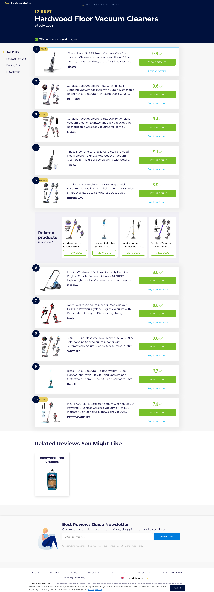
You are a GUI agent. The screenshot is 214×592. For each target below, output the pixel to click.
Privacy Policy (95, 589)
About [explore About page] (35, 572)
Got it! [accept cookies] (177, 588)
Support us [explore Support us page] (119, 572)
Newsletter (13, 71)
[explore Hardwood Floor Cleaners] (52, 474)
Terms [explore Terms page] (73, 572)
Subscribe (167, 536)
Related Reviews (16, 58)
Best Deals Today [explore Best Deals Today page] (172, 572)
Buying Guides (15, 65)
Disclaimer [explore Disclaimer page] (94, 572)
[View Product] (107, 61)
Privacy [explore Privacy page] (54, 572)
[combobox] (107, 4)
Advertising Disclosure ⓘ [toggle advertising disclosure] (74, 578)
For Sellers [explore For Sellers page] (144, 572)
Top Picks (13, 52)
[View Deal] (75, 237)
